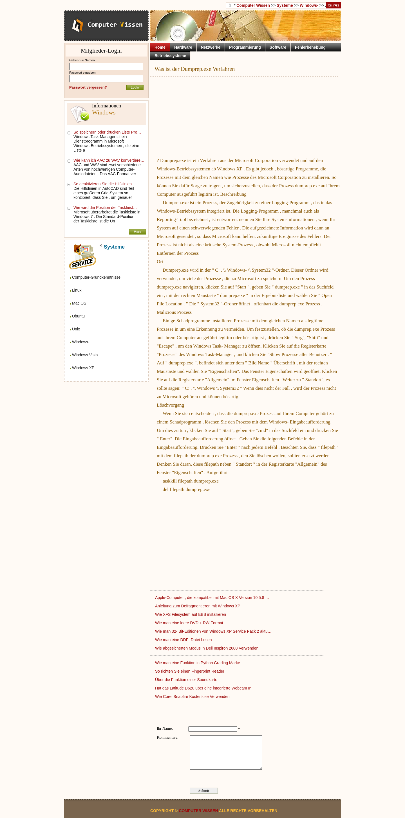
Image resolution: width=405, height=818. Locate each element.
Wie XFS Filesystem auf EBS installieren (191, 614)
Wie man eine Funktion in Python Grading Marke (198, 663)
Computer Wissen (253, 5)
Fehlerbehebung (310, 47)
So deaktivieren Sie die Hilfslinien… (104, 184)
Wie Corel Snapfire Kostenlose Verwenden (193, 696)
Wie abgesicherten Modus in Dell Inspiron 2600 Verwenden (207, 648)
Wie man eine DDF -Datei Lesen (184, 639)
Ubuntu (78, 316)
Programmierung (245, 47)
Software (278, 47)
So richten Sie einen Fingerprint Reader (190, 671)
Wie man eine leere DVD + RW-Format (189, 623)
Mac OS (79, 303)
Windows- (80, 342)
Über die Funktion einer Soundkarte (186, 679)
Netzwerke (210, 47)
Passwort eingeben (82, 72)
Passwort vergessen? (88, 87)
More (137, 231)
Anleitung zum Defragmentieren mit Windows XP (198, 606)
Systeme (285, 5)
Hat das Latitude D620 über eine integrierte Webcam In (203, 688)
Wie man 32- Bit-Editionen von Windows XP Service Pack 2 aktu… (213, 631)
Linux (76, 290)
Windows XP (83, 368)
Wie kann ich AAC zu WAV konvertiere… (108, 160)
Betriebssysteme (170, 55)
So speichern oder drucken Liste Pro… (107, 132)
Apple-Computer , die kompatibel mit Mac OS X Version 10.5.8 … (212, 597)
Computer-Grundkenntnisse (96, 277)
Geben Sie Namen (82, 60)
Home (160, 47)
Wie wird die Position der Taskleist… (105, 207)
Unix (76, 329)
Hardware (183, 47)
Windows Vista (85, 355)
